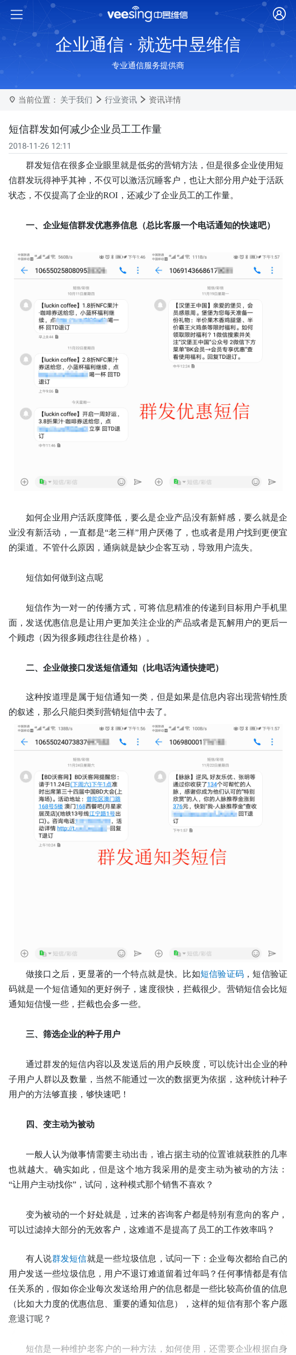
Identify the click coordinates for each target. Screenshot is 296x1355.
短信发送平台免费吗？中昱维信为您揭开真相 (103, 1342)
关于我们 (76, 100)
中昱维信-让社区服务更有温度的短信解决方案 (104, 1325)
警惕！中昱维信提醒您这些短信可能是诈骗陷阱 (107, 1257)
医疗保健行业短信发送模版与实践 (83, 1308)
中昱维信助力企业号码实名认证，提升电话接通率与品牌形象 (131, 1240)
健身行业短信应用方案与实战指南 (83, 1291)
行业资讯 (121, 100)
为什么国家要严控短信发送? (72, 1274)
